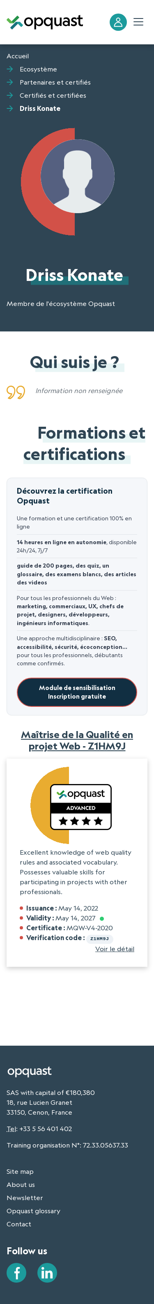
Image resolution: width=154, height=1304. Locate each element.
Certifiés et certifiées (53, 95)
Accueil (18, 56)
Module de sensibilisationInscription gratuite (77, 692)
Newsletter (25, 1197)
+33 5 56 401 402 (45, 1128)
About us (21, 1184)
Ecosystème (38, 69)
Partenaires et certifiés (55, 82)
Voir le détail (114, 948)
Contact (19, 1223)
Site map (20, 1170)
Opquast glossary (33, 1210)
